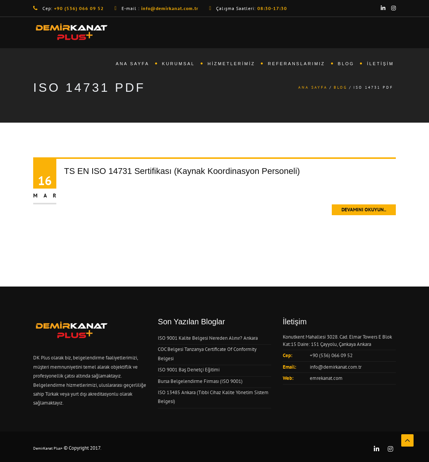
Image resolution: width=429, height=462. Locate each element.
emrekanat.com (326, 378)
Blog (346, 63)
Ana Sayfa (132, 63)
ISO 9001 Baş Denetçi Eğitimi (189, 369)
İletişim (380, 63)
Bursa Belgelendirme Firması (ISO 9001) (200, 381)
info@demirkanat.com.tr (335, 367)
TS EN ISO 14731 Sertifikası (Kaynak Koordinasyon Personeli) (182, 171)
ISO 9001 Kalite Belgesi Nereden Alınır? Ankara (208, 338)
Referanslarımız (296, 63)
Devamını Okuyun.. (363, 209)
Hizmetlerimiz (231, 63)
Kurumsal (178, 63)
